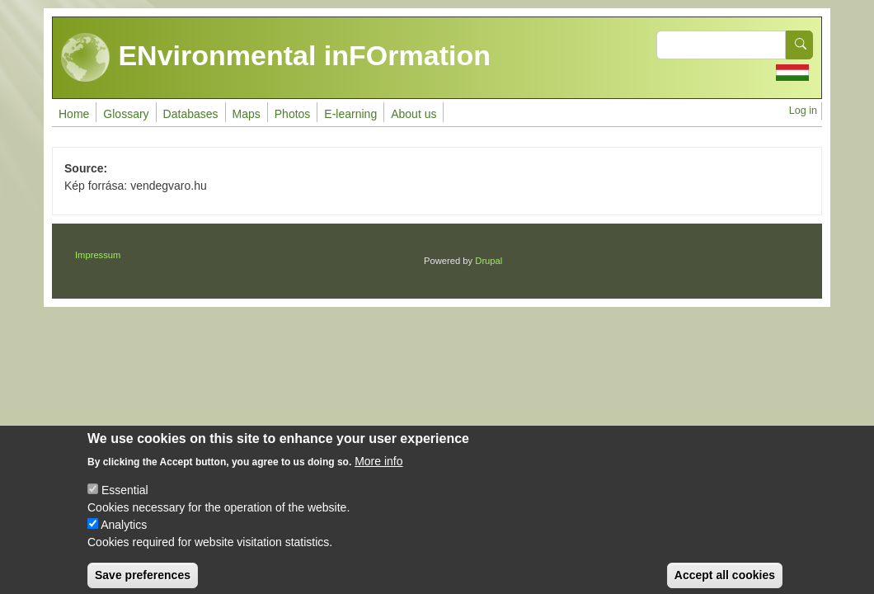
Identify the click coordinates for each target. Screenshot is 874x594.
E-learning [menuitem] (350, 113)
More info (378, 470)
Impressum (97, 255)
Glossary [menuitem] (125, 113)
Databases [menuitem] (190, 113)
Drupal (488, 261)
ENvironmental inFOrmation (276, 57)
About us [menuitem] (413, 113)
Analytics (124, 533)
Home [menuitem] (74, 113)
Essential (124, 499)
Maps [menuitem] (247, 113)
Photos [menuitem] (293, 113)
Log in (803, 110)
